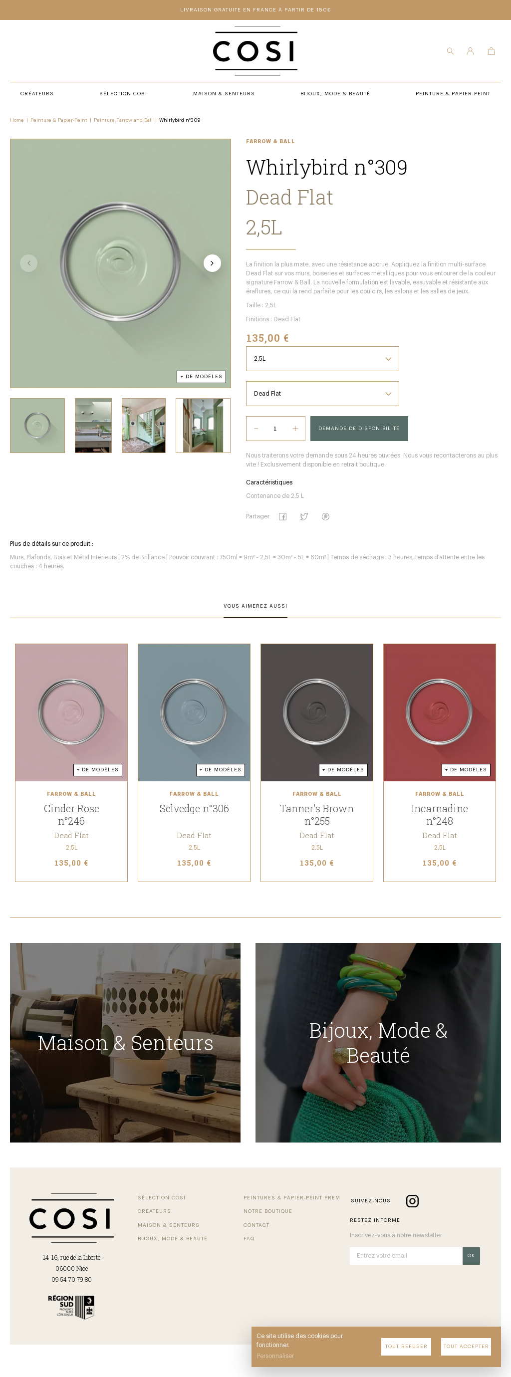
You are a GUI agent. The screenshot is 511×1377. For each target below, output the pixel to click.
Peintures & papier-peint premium (291, 1197)
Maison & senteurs (169, 1225)
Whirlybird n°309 (180, 120)
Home (17, 120)
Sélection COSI (162, 1197)
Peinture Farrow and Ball (123, 120)
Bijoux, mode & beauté (173, 1238)
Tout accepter (466, 1346)
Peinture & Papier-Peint (58, 120)
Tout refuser (406, 1346)
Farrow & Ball (270, 141)
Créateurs (154, 1211)
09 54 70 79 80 (71, 1279)
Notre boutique (268, 1211)
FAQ (249, 1238)
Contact (256, 1225)
